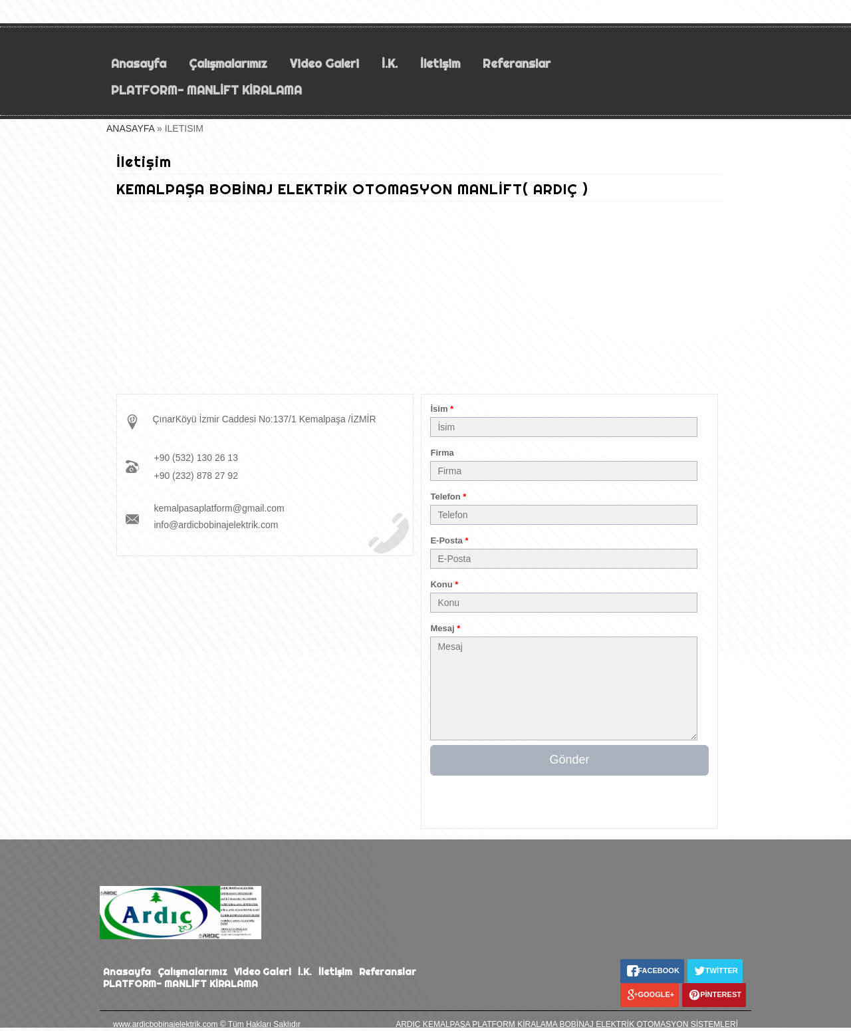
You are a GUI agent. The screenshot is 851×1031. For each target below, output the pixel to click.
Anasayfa (138, 64)
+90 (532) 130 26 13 (196, 457)
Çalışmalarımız (228, 64)
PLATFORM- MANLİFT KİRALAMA (208, 90)
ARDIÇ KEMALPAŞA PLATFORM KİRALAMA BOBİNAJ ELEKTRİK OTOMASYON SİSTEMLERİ (567, 1024)
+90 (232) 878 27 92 (196, 475)
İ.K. (390, 64)
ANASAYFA (130, 128)
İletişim (440, 64)
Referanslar (516, 64)
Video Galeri (324, 64)
